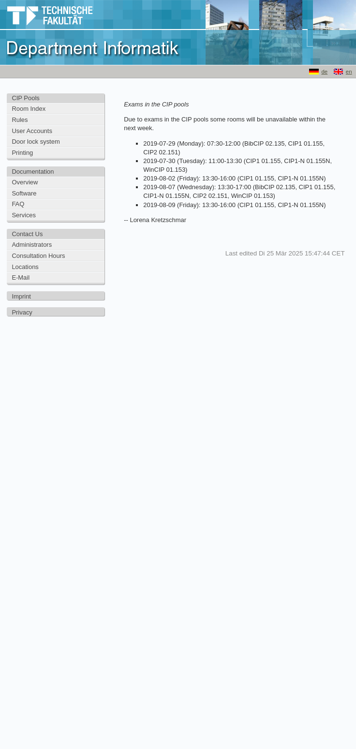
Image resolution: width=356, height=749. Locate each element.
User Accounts (32, 131)
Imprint (21, 296)
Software (24, 193)
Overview (25, 182)
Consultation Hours (38, 255)
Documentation (33, 171)
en (349, 72)
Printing (22, 152)
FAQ (18, 204)
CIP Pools (25, 98)
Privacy (22, 312)
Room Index (28, 108)
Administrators (32, 244)
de (324, 72)
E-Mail (21, 277)
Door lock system (35, 141)
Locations (25, 266)
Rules (20, 119)
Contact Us (27, 234)
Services (24, 215)
